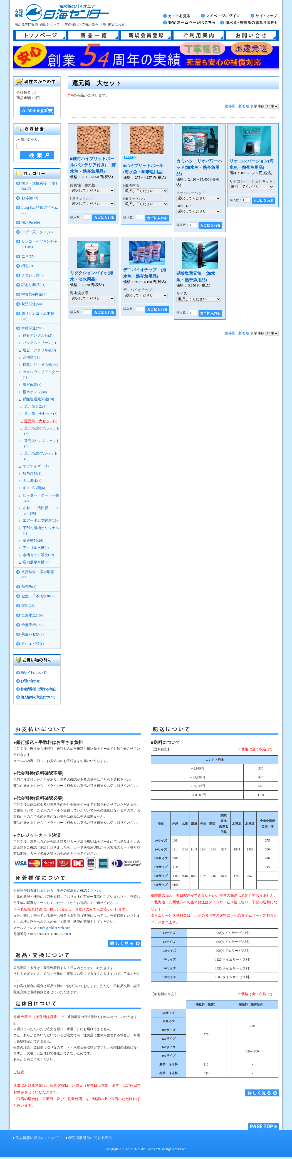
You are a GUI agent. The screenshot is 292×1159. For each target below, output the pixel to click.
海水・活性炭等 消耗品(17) (39, 186)
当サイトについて (33, 673)
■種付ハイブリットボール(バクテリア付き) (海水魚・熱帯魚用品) (93, 165)
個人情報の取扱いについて (37, 1138)
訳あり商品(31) (33, 285)
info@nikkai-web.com (55, 928)
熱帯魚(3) (28, 587)
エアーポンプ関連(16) (40, 520)
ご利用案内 (199, 35)
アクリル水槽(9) (36, 548)
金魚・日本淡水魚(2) (38, 596)
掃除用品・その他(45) (40, 365)
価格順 (230, 106)
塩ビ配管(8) (32, 385)
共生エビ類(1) (32, 644)
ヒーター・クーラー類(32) (41, 498)
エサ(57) (27, 256)
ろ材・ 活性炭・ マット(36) (41, 510)
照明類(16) (31, 357)
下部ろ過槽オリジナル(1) (41, 530)
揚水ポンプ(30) (35, 392)
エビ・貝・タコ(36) (37, 232)
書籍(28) (27, 606)
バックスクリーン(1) (39, 343)
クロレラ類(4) (32, 275)
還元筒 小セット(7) (40, 414)
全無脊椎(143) (32, 625)
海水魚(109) (30, 223)
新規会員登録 (146, 35)
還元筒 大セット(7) (40, 421)
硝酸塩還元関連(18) (38, 399)
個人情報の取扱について (38, 697)
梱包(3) (27, 266)
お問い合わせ (30, 681)
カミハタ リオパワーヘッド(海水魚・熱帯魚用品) (199, 167)
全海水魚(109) (32, 615)
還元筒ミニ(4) (35, 406)
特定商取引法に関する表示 (90, 1138)
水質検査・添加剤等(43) (37, 574)
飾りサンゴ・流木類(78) (37, 316)
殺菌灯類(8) (32, 473)
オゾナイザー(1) (36, 466)
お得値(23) (29, 198)
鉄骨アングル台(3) (37, 335)
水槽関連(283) (32, 328)
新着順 (243, 106)
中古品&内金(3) (33, 294)
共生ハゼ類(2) (32, 634)
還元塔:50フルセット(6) (41, 456)
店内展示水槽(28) (36, 562)
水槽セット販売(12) (38, 555)
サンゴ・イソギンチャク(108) (39, 244)
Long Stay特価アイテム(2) (39, 210)
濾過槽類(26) (33, 540)
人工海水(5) (32, 481)
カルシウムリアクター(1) (41, 374)
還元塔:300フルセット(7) (42, 431)
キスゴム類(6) (34, 488)
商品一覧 (93, 35)
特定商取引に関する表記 (38, 689)
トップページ (41, 35)
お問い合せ (251, 35)
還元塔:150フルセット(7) (42, 443)
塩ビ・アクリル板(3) (39, 350)
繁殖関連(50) (31, 304)
